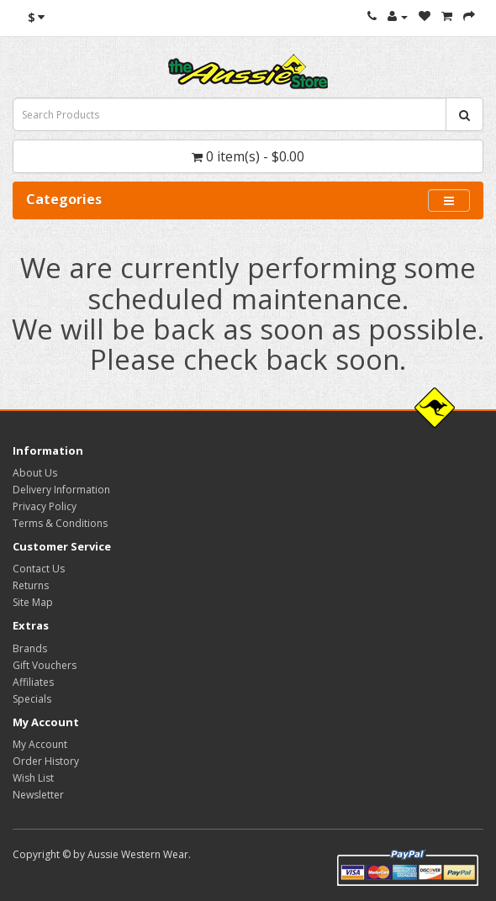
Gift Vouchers (45, 665)
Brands (30, 648)
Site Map (33, 602)
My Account (40, 744)
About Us (35, 473)
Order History (46, 761)
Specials (32, 699)
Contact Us (39, 568)
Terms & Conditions (60, 523)
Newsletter (38, 795)
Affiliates (33, 682)
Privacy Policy (45, 506)
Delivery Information (61, 489)
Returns (31, 585)
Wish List (33, 778)
